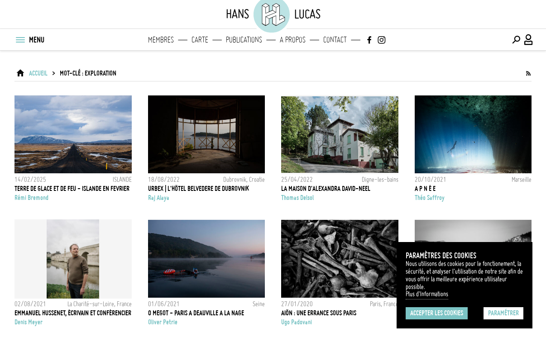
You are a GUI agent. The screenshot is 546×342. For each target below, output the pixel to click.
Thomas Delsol (297, 198)
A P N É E (425, 188)
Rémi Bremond (31, 198)
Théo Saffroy (430, 198)
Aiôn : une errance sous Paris (318, 313)
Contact (335, 39)
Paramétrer (503, 313)
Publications (244, 39)
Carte (200, 39)
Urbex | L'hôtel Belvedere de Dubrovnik (198, 188)
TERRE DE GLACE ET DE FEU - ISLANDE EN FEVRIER (71, 188)
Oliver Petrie (162, 322)
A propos (293, 39)
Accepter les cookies (436, 313)
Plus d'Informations (427, 294)
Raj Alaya (158, 198)
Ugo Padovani (296, 322)
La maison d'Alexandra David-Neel (325, 188)
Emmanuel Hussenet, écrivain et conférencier (72, 313)
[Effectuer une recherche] (516, 39)
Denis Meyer (28, 322)
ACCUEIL (38, 73)
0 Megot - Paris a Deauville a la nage (196, 313)
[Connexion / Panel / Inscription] (528, 39)
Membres (161, 39)
